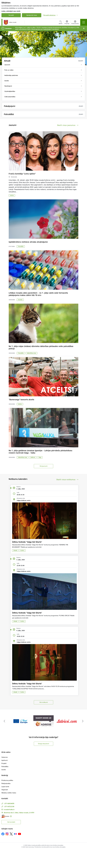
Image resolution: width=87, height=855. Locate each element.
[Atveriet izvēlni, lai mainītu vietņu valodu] (66, 22)
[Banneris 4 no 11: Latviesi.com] (67, 721)
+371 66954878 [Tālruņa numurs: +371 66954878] (9, 803)
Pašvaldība (20, 246)
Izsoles (3, 770)
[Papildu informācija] (11, 816)
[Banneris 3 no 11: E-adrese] (43, 721)
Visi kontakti (11, 822)
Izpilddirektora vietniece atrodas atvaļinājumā (28, 242)
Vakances (4, 757)
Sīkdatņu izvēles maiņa (8, 793)
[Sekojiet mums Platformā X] (11, 834)
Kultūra (12, 195)
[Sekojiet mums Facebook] (2, 834)
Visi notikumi (43, 702)
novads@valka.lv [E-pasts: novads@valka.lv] (9, 809)
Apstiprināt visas (31, 15)
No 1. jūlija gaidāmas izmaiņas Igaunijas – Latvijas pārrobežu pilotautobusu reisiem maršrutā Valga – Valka (40, 451)
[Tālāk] (82, 721)
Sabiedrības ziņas (31, 353)
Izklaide (15, 550)
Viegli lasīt (4, 790)
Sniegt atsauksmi (43, 744)
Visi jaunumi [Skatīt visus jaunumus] (43, 466)
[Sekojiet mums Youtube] (19, 834)
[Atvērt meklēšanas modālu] (60, 22)
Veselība (20, 299)
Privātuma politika (7, 780)
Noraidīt (11, 15)
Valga (39, 457)
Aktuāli (7, 60)
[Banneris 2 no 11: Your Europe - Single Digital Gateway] (20, 721)
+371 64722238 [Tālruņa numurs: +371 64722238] (9, 806)
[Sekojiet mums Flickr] (15, 834)
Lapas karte (5, 786)
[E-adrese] (5, 816)
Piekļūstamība (5, 783)
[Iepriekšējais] (4, 721)
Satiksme (32, 457)
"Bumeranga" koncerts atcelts (21, 399)
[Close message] (83, 28)
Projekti (3, 763)
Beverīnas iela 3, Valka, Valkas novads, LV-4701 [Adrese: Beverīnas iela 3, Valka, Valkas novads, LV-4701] (19, 813)
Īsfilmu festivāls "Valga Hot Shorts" (27, 542)
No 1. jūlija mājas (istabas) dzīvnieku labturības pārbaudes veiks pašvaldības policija (41, 347)
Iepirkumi (4, 760)
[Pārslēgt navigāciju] (83, 22)
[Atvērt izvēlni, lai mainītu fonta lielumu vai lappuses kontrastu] (75, 22)
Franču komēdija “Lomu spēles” (22, 174)
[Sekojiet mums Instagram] (7, 834)
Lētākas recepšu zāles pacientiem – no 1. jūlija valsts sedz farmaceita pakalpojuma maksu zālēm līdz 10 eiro (38, 294)
